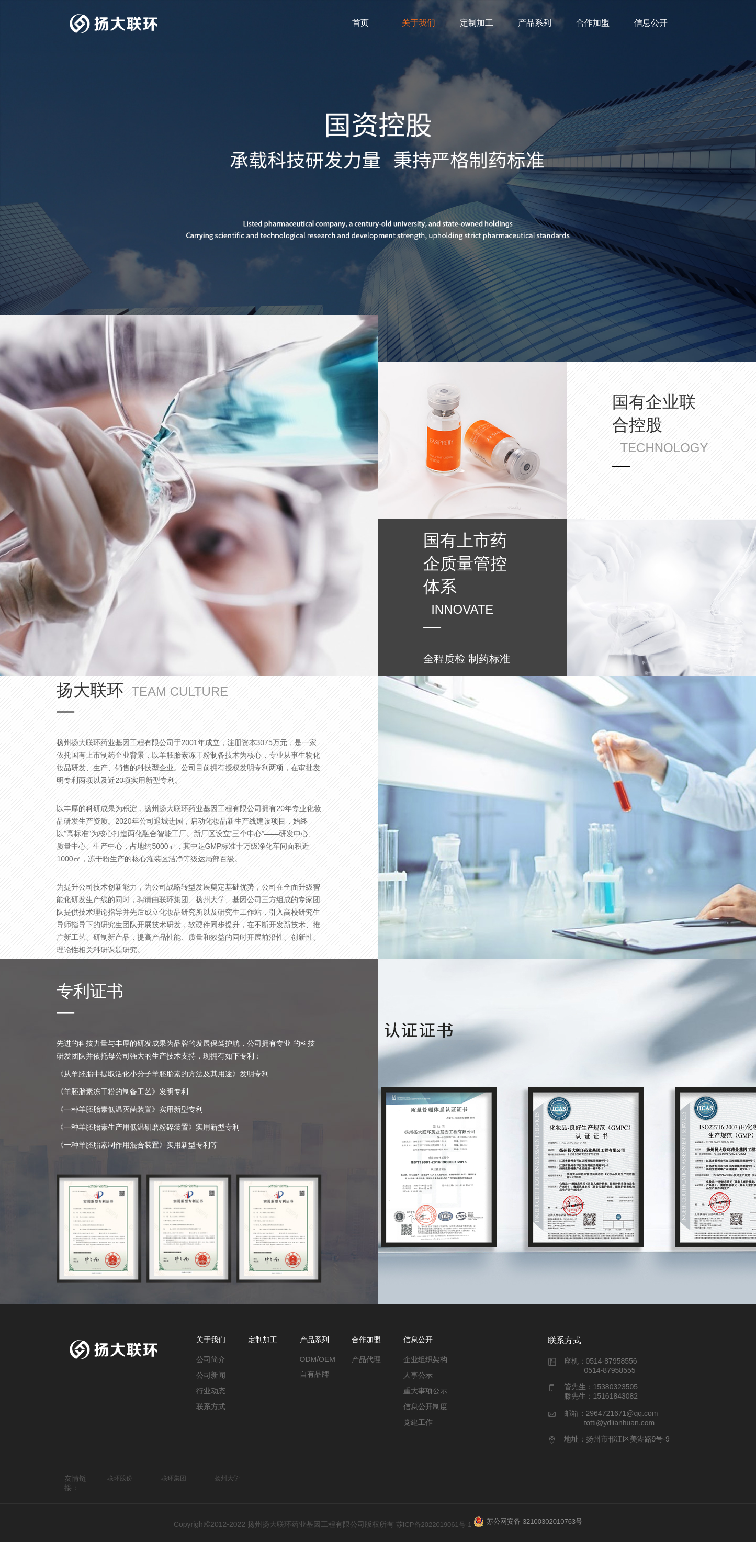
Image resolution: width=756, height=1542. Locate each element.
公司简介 (210, 1359)
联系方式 (210, 1406)
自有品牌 (314, 1374)
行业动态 (210, 1391)
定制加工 (476, 22)
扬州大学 (227, 1478)
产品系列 (534, 22)
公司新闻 (210, 1375)
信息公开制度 (425, 1406)
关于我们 (418, 22)
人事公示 (418, 1375)
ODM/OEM (317, 1359)
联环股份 (119, 1478)
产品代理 (366, 1359)
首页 (360, 22)
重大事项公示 (425, 1391)
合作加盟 (593, 22)
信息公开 (651, 22)
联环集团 (173, 1478)
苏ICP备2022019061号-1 (434, 1524)
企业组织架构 (425, 1359)
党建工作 (418, 1422)
